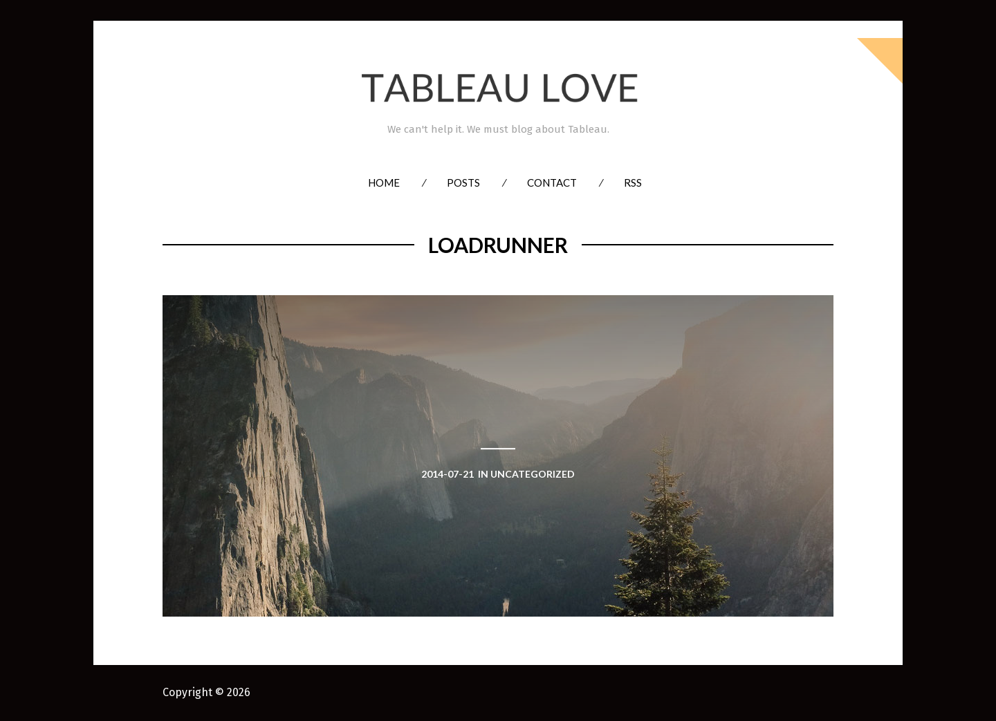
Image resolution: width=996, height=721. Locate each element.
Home (384, 182)
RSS (633, 182)
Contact (552, 182)
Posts (463, 182)
